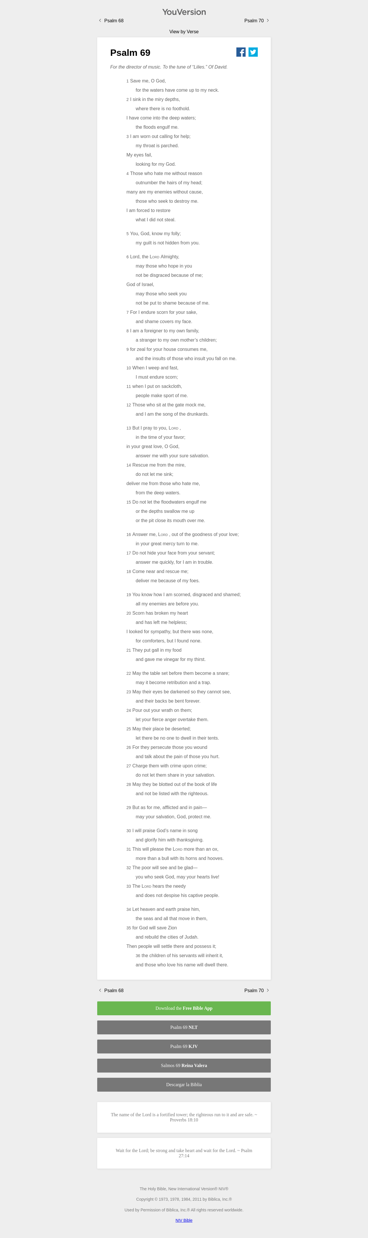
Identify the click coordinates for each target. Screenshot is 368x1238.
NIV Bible (184, 1220)
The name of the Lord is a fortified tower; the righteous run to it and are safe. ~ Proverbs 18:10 (184, 1117)
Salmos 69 (184, 1065)
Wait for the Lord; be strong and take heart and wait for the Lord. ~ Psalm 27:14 (184, 1153)
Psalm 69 (184, 1027)
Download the (183, 1008)
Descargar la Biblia (184, 1084)
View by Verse (183, 31)
